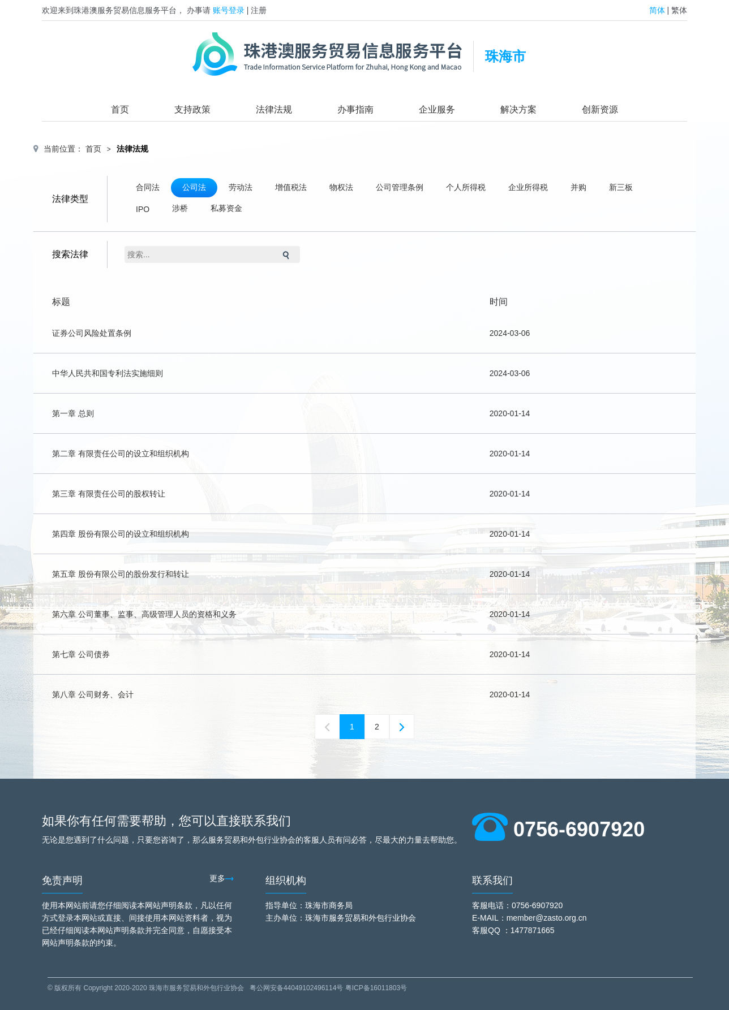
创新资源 (600, 109)
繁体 (679, 10)
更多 (221, 878)
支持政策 (192, 109)
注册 (259, 10)
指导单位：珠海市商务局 (309, 905)
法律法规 (274, 109)
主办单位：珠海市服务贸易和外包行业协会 (340, 917)
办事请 (199, 10)
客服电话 (488, 905)
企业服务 (437, 109)
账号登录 (229, 10)
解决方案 (518, 109)
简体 (657, 10)
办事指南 (355, 109)
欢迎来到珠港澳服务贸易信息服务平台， (113, 10)
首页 (120, 109)
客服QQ (486, 930)
